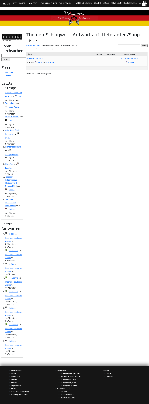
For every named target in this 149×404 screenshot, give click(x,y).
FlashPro (9, 164)
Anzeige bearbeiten (69, 385)
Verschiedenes (50, 62)
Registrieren (130, 3)
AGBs (13, 388)
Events (14, 379)
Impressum (16, 385)
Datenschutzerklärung (20, 391)
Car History (65, 3)
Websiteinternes (68, 397)
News (14, 3)
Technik (8, 75)
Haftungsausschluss (19, 394)
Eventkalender (49, 3)
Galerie (33, 3)
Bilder (97, 3)
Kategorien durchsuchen (71, 376)
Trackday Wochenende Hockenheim (10, 202)
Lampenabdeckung (13, 147)
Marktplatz (9, 72)
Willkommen (30, 45)
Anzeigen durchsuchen (70, 373)
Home (2, 30)
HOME (6, 3)
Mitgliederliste (84, 3)
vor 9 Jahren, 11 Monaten (129, 58)
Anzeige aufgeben (68, 382)
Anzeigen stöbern (68, 379)
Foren (22, 3)
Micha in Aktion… (12, 117)
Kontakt (14, 382)
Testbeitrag (10, 103)
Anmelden (116, 3)
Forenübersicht (63, 388)
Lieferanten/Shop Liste (34, 58)
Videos (106, 3)
